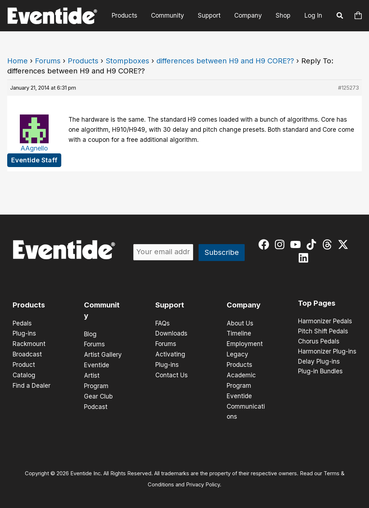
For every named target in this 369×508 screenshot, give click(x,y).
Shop (283, 15)
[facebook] (265, 244)
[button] (340, 16)
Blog (90, 334)
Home (17, 61)
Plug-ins (24, 333)
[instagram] (281, 244)
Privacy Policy (203, 481)
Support (212, 15)
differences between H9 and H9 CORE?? (225, 61)
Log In (313, 15)
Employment (245, 343)
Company (250, 15)
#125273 (348, 87)
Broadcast (27, 353)
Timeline (239, 333)
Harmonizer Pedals (325, 321)
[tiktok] (313, 244)
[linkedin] (305, 257)
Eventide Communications (246, 404)
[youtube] (297, 244)
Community (172, 15)
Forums (48, 61)
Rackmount (29, 343)
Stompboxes (127, 61)
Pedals (22, 323)
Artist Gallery (103, 354)
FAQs (162, 323)
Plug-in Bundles (320, 372)
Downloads (171, 333)
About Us (240, 323)
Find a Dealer (31, 383)
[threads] (329, 244)
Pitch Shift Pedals (323, 331)
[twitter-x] (345, 244)
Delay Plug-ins (319, 361)
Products (131, 15)
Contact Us (171, 373)
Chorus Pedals (318, 341)
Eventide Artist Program (96, 374)
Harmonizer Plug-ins (327, 351)
